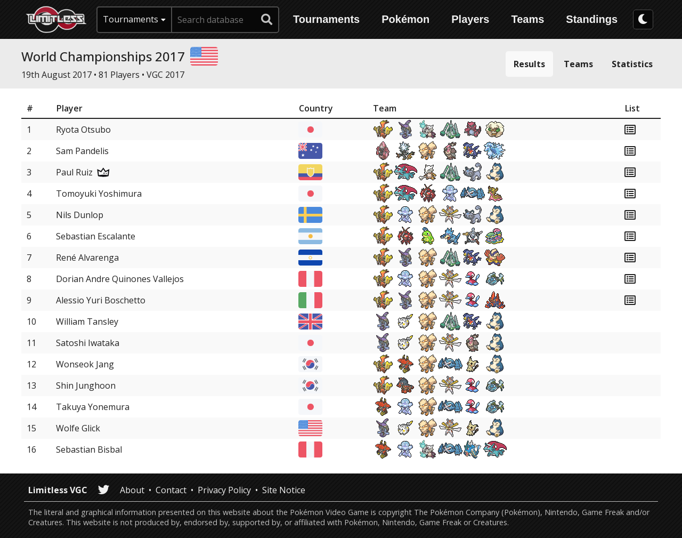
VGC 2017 (165, 75)
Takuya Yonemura (92, 407)
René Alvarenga (87, 257)
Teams (527, 19)
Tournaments (326, 19)
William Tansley (87, 321)
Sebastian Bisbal (89, 449)
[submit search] (267, 19)
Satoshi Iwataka (87, 343)
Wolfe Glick (78, 428)
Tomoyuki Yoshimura (99, 193)
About (132, 490)
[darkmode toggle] (643, 19)
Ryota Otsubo (83, 129)
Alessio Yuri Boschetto (100, 300)
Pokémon (405, 19)
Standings (592, 19)
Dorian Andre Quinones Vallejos (120, 279)
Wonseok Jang (85, 364)
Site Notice (283, 490)
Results (529, 64)
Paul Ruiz (74, 172)
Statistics (632, 64)
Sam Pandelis (82, 151)
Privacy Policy (224, 490)
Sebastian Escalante (95, 236)
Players (470, 19)
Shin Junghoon (86, 385)
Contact (171, 490)
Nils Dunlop (79, 215)
